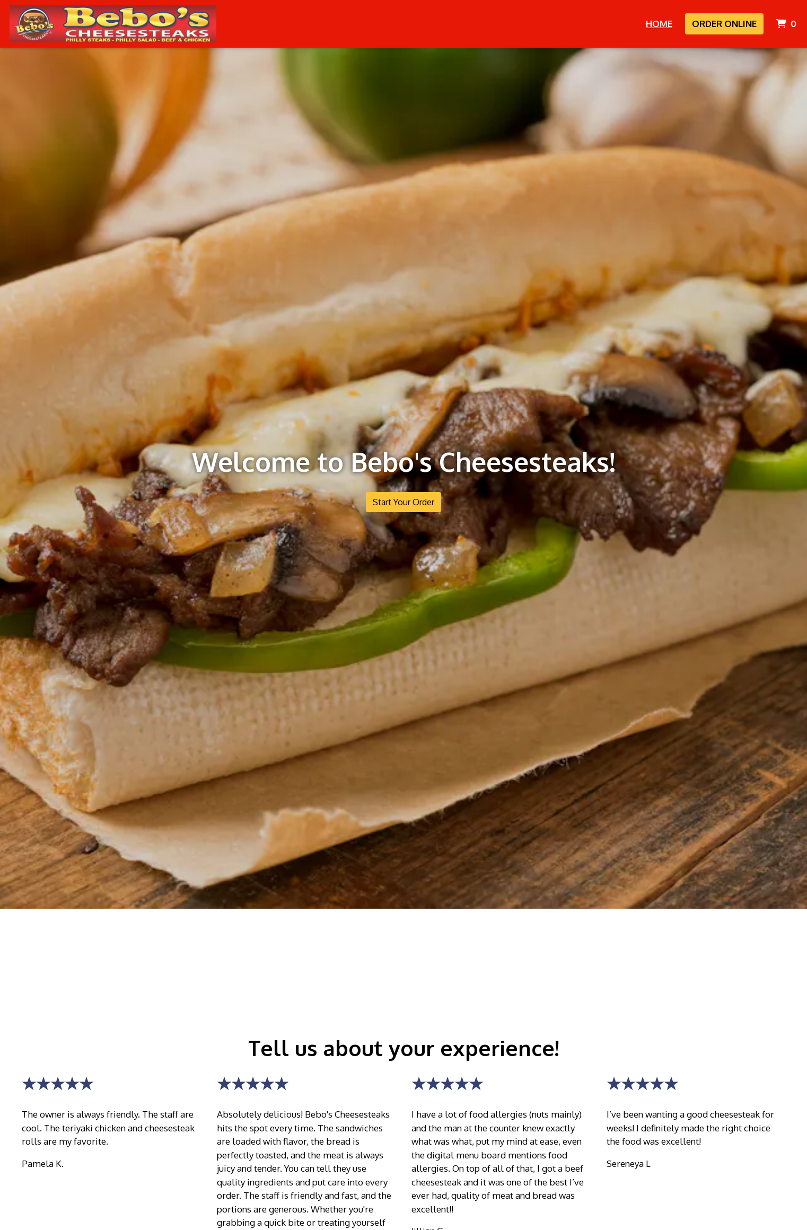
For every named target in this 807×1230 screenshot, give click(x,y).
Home (659, 23)
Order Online (724, 23)
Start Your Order (403, 502)
